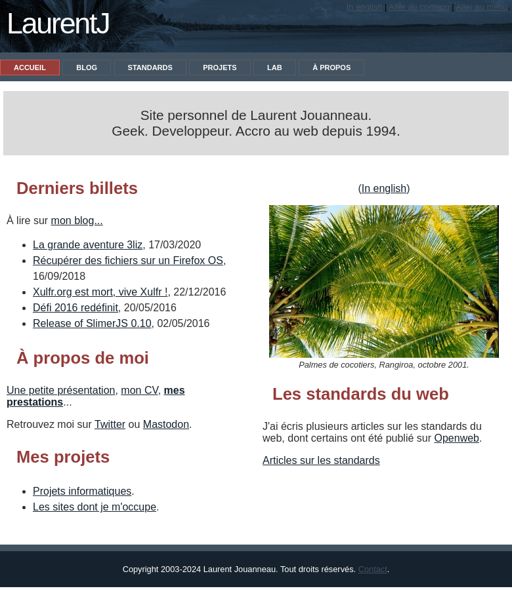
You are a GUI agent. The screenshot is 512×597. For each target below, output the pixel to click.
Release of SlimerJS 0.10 (92, 323)
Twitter (110, 424)
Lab (274, 67)
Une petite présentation (61, 390)
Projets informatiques (82, 491)
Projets (219, 67)
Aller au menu (481, 7)
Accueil (30, 67)
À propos (331, 67)
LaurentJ (58, 23)
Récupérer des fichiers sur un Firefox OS (128, 260)
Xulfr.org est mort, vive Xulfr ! (100, 292)
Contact (372, 569)
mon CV (139, 390)
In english (365, 7)
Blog (86, 67)
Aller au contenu (419, 7)
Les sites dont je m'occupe (94, 506)
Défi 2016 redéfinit (75, 307)
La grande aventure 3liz (87, 244)
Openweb (457, 438)
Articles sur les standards (321, 460)
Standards (150, 67)
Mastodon (166, 424)
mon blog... (77, 220)
